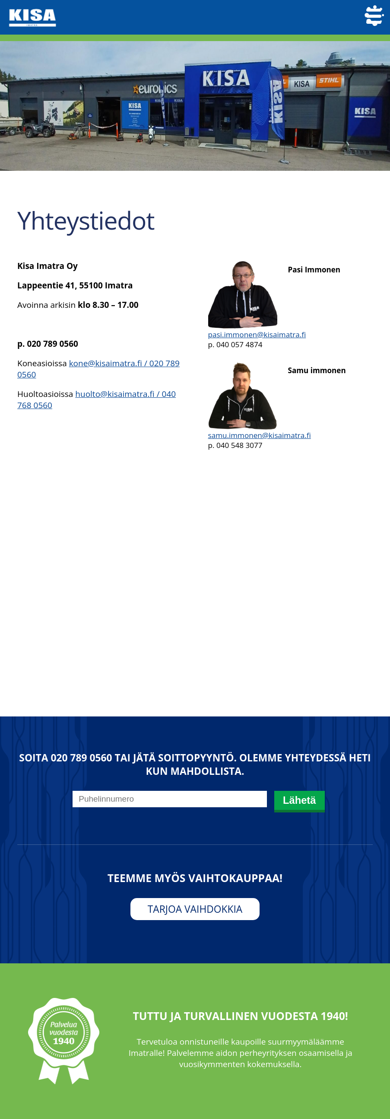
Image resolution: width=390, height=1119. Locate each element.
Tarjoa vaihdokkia (195, 909)
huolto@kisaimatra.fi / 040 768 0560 (96, 399)
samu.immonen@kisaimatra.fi (259, 435)
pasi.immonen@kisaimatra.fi (257, 334)
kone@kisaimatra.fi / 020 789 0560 (98, 369)
